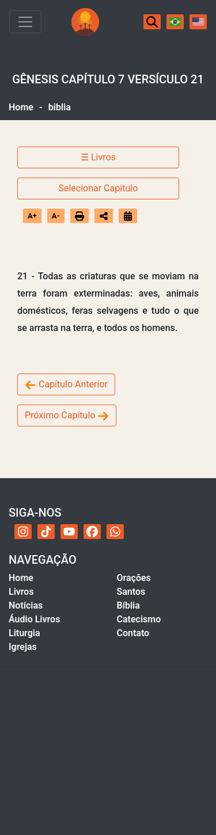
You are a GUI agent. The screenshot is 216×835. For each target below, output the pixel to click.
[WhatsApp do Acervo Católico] (115, 531)
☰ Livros (98, 157)
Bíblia (128, 605)
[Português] (175, 21)
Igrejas (23, 646)
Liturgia (24, 633)
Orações (134, 577)
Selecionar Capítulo (98, 188)
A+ (32, 215)
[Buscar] (152, 21)
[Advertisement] (108, 750)
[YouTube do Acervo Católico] (69, 531)
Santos (131, 591)
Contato (133, 633)
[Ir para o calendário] (127, 215)
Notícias (26, 605)
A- (56, 215)
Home (21, 107)
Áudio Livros (34, 619)
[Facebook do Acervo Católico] (92, 531)
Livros (21, 591)
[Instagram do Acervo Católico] (23, 531)
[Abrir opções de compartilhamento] (103, 216)
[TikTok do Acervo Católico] (46, 531)
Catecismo (139, 619)
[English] (198, 21)
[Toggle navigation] (25, 21)
